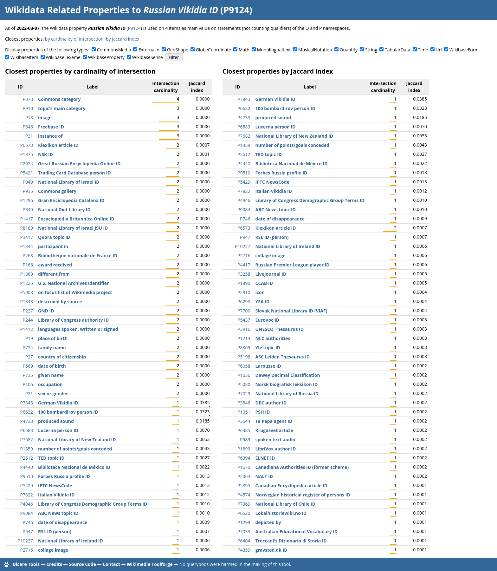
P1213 (243, 338)
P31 (29, 136)
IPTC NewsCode (55, 485)
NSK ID (45, 154)
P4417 (243, 265)
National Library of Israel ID (69, 182)
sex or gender (53, 394)
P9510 (26, 476)
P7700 (243, 311)
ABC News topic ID (58, 513)
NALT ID (264, 476)
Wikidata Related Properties (67, 10)
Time (423, 50)
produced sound (56, 421)
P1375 (26, 154)
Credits (54, 564)
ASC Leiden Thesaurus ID (282, 357)
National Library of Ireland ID (70, 541)
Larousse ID (268, 366)
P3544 (243, 421)
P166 (28, 265)
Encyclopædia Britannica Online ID (76, 219)
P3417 (26, 237)
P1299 (243, 522)
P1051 (243, 412)
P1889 (26, 274)
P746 (28, 522)
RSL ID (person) (54, 531)
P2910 (243, 292)
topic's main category (62, 108)
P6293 (243, 302)
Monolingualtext (274, 50)
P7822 (26, 495)
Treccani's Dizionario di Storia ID (291, 541)
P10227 (25, 541)
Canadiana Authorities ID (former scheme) (302, 467)
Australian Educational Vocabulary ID (296, 531)
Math (244, 50)
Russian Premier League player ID (292, 265)
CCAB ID (264, 283)
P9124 (134, 28)
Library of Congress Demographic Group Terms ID (92, 504)
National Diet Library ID (64, 210)
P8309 (243, 348)
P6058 (243, 366)
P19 (29, 338)
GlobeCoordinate (213, 50)
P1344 (26, 246)
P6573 (26, 145)
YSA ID (262, 302)
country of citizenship (62, 357)
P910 (28, 108)
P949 (28, 182)
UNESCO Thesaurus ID (279, 329)
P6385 (243, 430)
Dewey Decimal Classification (287, 375)
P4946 (26, 504)
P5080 (243, 384)
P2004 (243, 476)
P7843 (26, 403)
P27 (29, 357)
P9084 (26, 513)
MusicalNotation (315, 50)
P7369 (243, 504)
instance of (50, 136)
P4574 (243, 495)
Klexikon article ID (58, 145)
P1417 (26, 219)
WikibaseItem (24, 57)
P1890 (243, 283)
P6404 (243, 541)
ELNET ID (265, 458)
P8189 (26, 228)
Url (439, 50)
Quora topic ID (54, 237)
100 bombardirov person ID (68, 412)
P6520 (243, 513)
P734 (28, 348)
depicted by (268, 522)
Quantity (349, 50)
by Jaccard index (122, 39)
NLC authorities (272, 338)
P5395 (243, 485)
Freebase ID (51, 127)
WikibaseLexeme (63, 57)
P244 (28, 320)
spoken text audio (275, 439)
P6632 (26, 412)
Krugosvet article (274, 430)
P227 (28, 311)
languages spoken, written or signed (78, 329)
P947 (28, 531)
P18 (29, 118)
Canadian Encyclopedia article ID (291, 485)
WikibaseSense (147, 57)
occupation (50, 384)
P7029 (243, 394)
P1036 (243, 375)
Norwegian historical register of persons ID (302, 495)
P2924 (26, 164)
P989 (245, 439)
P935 (28, 191)
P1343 (26, 302)
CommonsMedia (114, 50)
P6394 (243, 458)
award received (55, 265)
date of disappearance (62, 522)
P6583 (26, 430)
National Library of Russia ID (287, 394)
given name (51, 375)
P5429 (26, 485)
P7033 (243, 531)
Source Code (82, 564)
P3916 (243, 329)
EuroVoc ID (267, 320)
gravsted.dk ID (271, 550)
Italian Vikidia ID (56, 495)
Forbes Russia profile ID (64, 476)
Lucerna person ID (58, 430)
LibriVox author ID (275, 449)
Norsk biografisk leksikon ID (286, 384)
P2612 (26, 458)
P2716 (26, 550)
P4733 (26, 421)
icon (260, 292)
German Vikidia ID (58, 403)
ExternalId (149, 50)
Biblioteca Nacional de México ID (74, 467)
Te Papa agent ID (274, 421)
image (45, 118)
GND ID (46, 311)
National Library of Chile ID (285, 504)
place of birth (53, 338)
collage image (53, 550)
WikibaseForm (464, 50)
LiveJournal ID (271, 274)
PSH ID (262, 412)
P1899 (243, 449)
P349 (28, 210)
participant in (53, 246)
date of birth (52, 366)
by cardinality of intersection (74, 39)
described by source (60, 302)
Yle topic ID (268, 348)
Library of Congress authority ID (73, 320)
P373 (28, 99)
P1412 (26, 329)
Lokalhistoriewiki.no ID (281, 513)
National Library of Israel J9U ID (73, 228)
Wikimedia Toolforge (149, 564)
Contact (111, 564)
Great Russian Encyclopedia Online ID (79, 164)
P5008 (26, 292)
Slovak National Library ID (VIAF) (291, 311)
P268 (28, 256)
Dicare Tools (26, 564)
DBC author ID (271, 403)
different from (54, 274)
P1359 (26, 449)
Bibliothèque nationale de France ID (77, 256)
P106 (28, 384)
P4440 (26, 467)
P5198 (243, 357)
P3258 (243, 274)
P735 (28, 375)
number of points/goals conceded (75, 449)
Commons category (59, 99)
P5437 (243, 320)
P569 (28, 366)
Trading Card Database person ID (74, 173)
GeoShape (177, 50)
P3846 (243, 403)
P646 (28, 127)
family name (52, 348)
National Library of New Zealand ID (77, 439)
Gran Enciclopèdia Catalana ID (71, 200)
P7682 (26, 439)
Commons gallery (57, 191)
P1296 (26, 200)
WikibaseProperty (106, 57)
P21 (29, 394)
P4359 (243, 550)
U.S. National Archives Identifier (73, 283)
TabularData (397, 50)
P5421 (26, 173)
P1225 (26, 283)
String (371, 50)
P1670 (243, 467)
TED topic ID (51, 458)
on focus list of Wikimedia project (75, 292)
